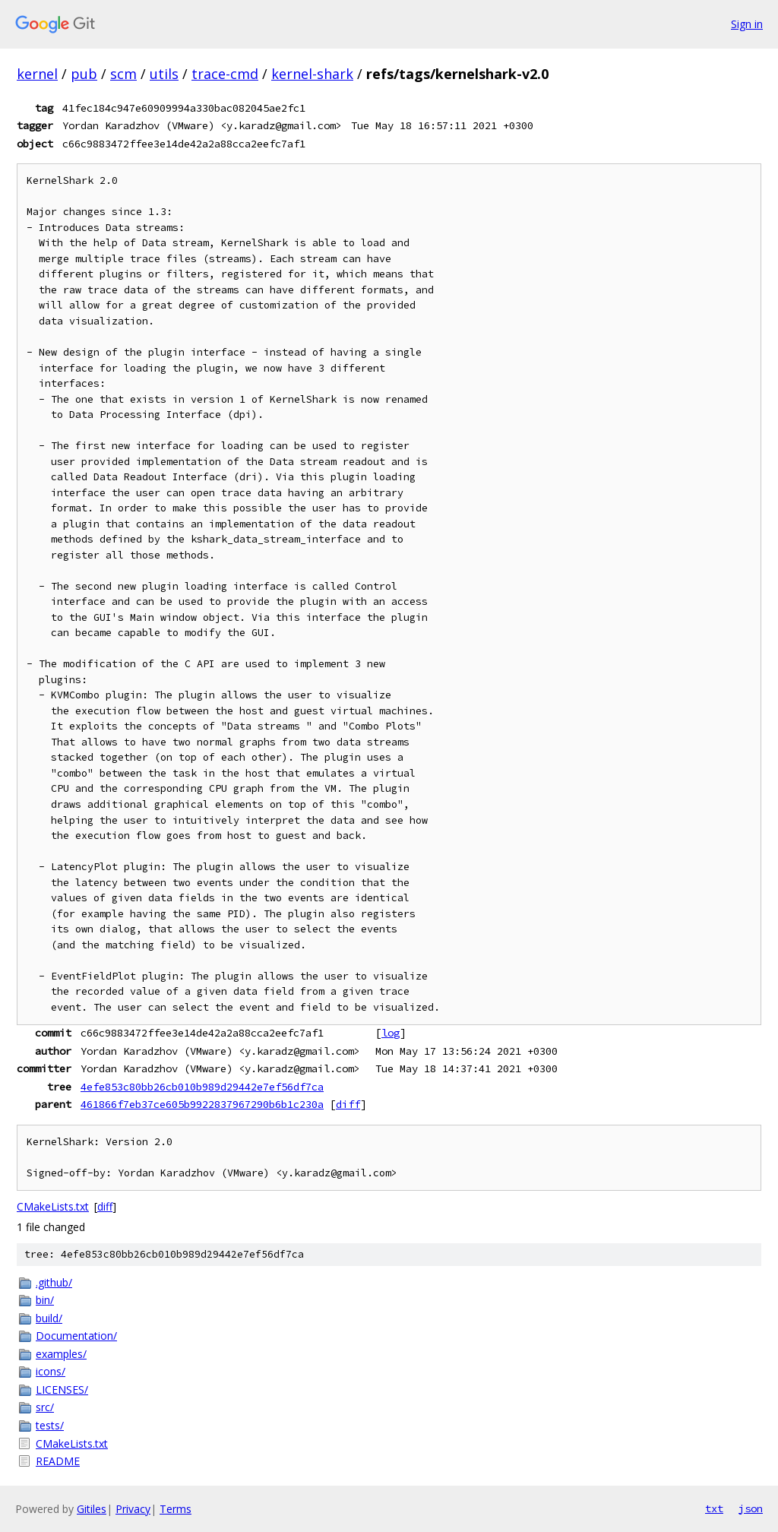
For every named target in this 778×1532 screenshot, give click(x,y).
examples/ (61, 1354)
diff (348, 1104)
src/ (45, 1407)
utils (164, 74)
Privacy (132, 1509)
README (58, 1461)
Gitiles (91, 1509)
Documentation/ (76, 1335)
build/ (49, 1318)
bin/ (45, 1300)
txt (714, 1508)
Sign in (747, 24)
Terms (175, 1509)
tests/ (50, 1425)
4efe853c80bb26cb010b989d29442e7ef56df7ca (202, 1087)
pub (84, 74)
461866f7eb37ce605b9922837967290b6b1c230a (202, 1104)
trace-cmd (224, 74)
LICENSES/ (62, 1389)
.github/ (54, 1282)
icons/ (50, 1371)
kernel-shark (312, 74)
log (390, 1033)
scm (123, 74)
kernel (37, 74)
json (750, 1508)
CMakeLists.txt (53, 1206)
